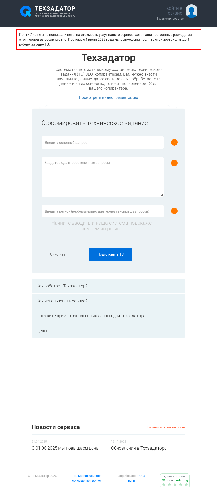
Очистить (57, 254)
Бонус (96, 480)
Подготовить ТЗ (110, 254)
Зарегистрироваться (171, 18)
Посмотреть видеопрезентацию (108, 97)
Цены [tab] (40, 330)
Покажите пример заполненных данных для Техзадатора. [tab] (90, 315)
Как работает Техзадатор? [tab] (60, 285)
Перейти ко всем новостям (166, 427)
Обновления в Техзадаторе (139, 448)
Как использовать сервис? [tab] (60, 300)
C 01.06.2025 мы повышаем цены (66, 448)
